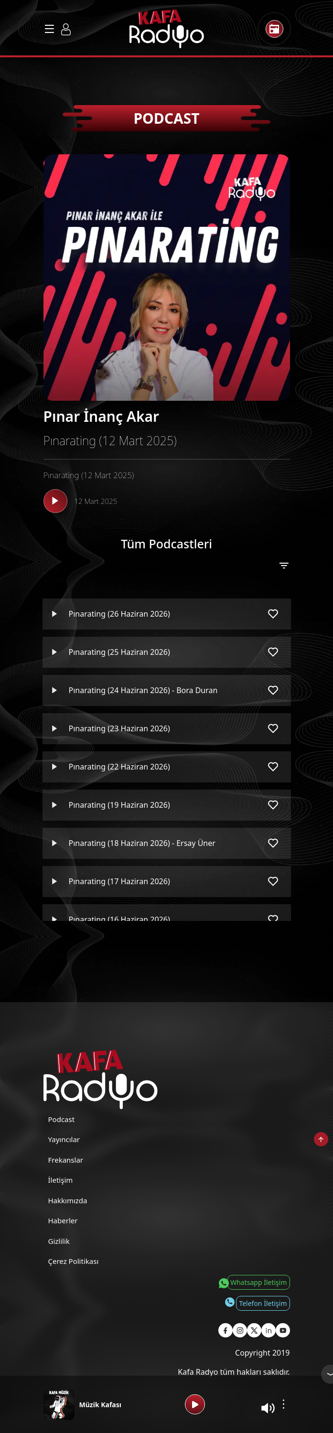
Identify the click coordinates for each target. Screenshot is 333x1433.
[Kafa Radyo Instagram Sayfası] (240, 1330)
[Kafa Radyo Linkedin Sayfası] (268, 1330)
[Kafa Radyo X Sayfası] (254, 1330)
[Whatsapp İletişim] (252, 1282)
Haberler (63, 1220)
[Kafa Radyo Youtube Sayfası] (283, 1330)
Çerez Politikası (73, 1261)
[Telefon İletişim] (257, 1303)
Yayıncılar (64, 1139)
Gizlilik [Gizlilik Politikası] (59, 1241)
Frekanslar (66, 1160)
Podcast (61, 1119)
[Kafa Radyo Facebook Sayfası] (225, 1330)
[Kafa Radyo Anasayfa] (166, 29)
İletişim (60, 1180)
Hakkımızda (67, 1200)
